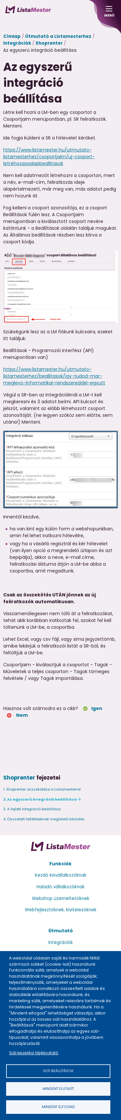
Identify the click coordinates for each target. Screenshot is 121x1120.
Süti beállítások (58, 1071)
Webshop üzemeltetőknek (60, 898)
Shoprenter (49, 43)
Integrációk (17, 43)
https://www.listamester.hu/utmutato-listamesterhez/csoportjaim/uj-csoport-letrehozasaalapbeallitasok (49, 157)
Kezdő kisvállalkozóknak (60, 875)
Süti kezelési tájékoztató (33, 1053)
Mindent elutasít (58, 1088)
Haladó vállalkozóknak (60, 887)
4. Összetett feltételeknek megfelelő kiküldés (44, 819)
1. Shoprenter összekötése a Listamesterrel (42, 789)
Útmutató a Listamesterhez (58, 36)
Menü (109, 13)
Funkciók (60, 863)
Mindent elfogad (58, 1106)
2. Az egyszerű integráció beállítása (40, 799)
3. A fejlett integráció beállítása (32, 809)
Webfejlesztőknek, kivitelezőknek (60, 910)
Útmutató (60, 930)
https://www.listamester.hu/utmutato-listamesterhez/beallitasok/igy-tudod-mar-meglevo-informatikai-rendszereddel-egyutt (54, 376)
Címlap (12, 36)
